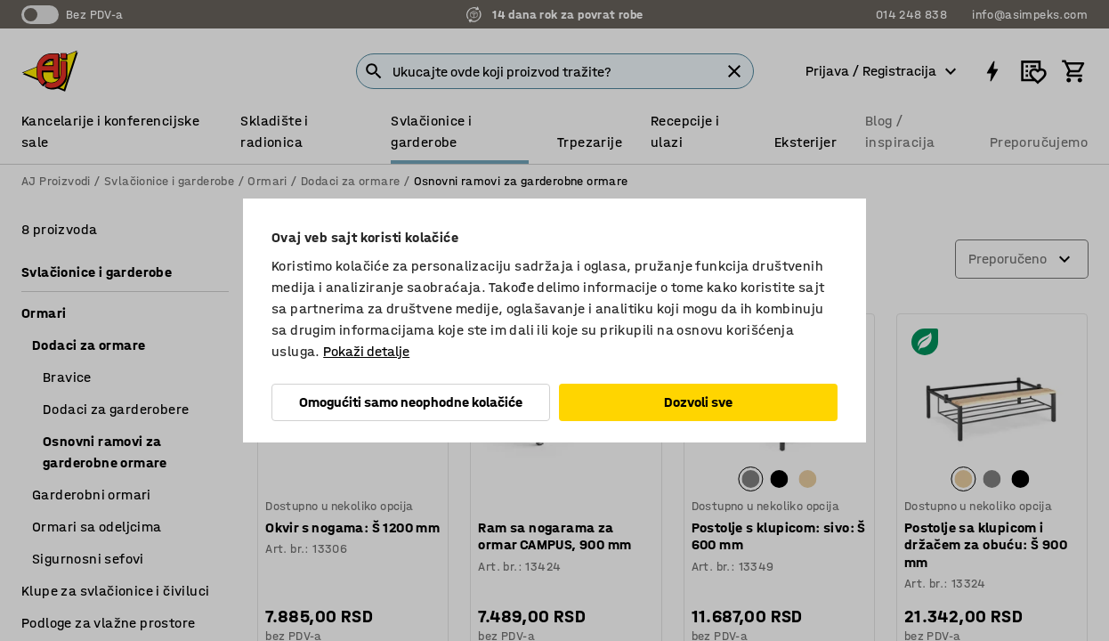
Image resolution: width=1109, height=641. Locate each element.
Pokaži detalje (366, 351)
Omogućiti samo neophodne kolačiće (410, 402)
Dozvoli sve (698, 402)
